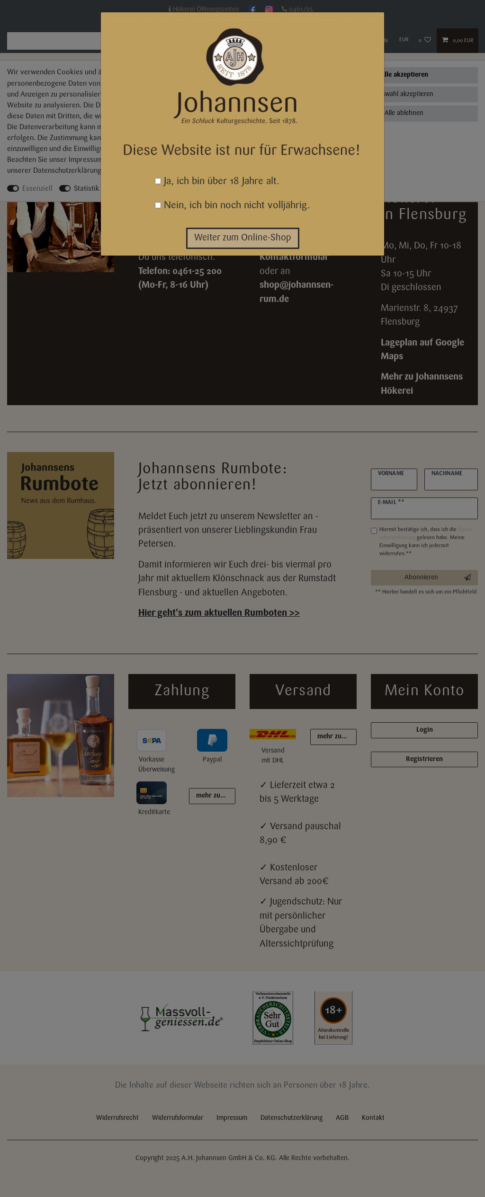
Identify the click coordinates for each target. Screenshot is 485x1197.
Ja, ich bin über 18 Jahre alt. (217, 181)
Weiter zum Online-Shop (242, 238)
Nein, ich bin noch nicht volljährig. (232, 206)
